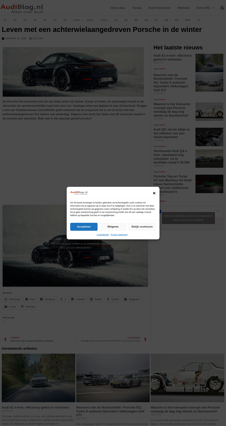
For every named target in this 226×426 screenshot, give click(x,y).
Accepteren (84, 226)
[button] (154, 193)
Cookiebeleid (103, 235)
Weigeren (113, 226)
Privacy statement (119, 235)
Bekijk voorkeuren (142, 226)
